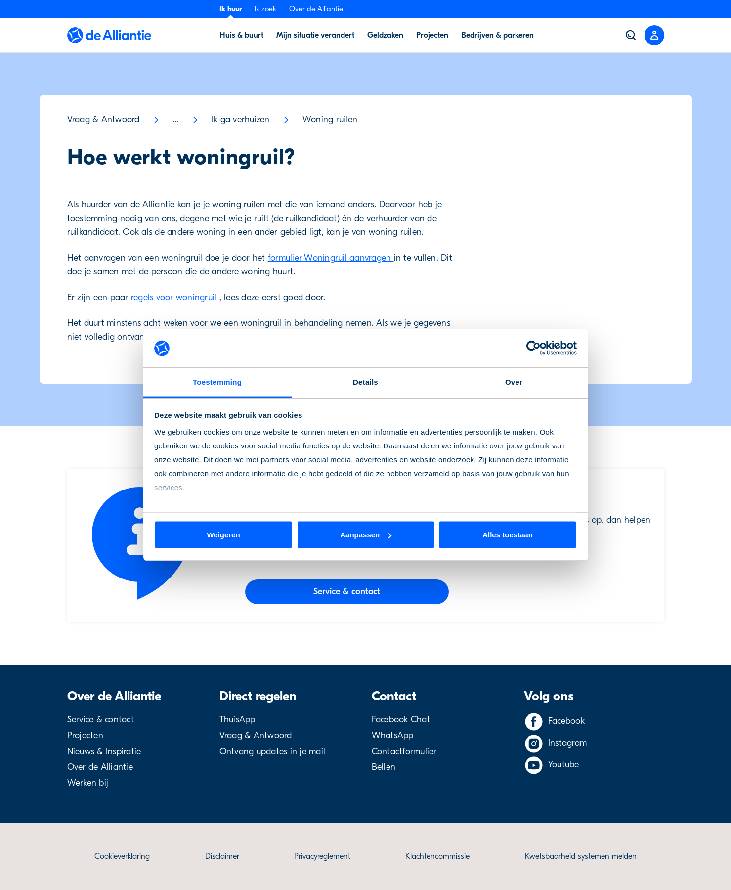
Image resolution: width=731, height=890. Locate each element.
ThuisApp (237, 719)
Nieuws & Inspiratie (104, 751)
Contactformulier (404, 751)
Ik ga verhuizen (241, 119)
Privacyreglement (322, 856)
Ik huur (230, 8)
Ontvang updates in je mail (272, 751)
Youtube (563, 764)
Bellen (384, 767)
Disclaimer (222, 856)
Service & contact (100, 719)
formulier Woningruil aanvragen (331, 258)
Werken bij (88, 783)
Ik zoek (265, 8)
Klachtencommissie (437, 856)
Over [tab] (513, 381)
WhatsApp (393, 735)
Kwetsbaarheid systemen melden (581, 856)
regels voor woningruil (175, 297)
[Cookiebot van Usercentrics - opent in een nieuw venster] (533, 348)
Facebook (566, 721)
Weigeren (223, 535)
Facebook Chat (401, 719)
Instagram (567, 743)
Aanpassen (365, 535)
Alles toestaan (507, 535)
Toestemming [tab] (217, 381)
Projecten (85, 735)
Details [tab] (365, 381)
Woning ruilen (329, 119)
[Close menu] (654, 35)
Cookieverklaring (122, 856)
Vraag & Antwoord (103, 119)
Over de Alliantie (316, 8)
